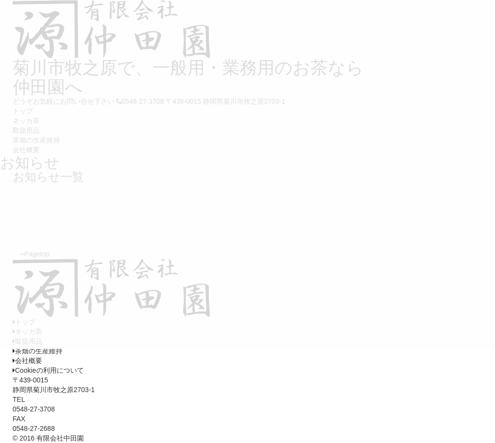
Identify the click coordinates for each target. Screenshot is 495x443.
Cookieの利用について (48, 370)
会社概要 (27, 360)
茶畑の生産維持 (37, 351)
